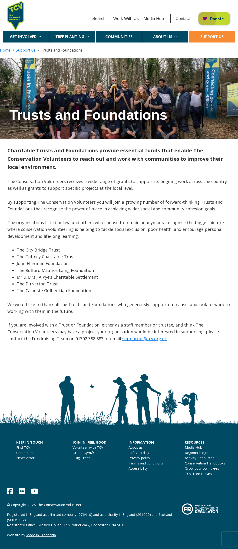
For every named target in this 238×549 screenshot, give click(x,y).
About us (165, 36)
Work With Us (126, 18)
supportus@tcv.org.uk (144, 338)
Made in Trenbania (41, 535)
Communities (118, 38)
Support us (212, 36)
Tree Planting (72, 36)
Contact (182, 18)
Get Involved (26, 36)
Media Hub (154, 18)
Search (99, 18)
